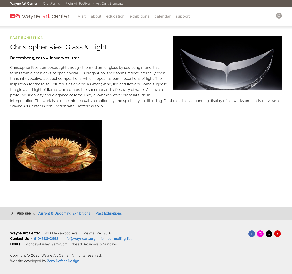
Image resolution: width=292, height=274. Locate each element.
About (96, 16)
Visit (82, 16)
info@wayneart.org (80, 239)
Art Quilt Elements (109, 3)
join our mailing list (116, 239)
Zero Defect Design (63, 261)
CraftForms (51, 3)
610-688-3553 (46, 239)
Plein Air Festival (78, 3)
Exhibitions (139, 16)
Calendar (162, 16)
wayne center (46, 15)
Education (115, 16)
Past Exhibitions (109, 213)
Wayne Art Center (23, 3)
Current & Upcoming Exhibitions (63, 213)
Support (183, 16)
